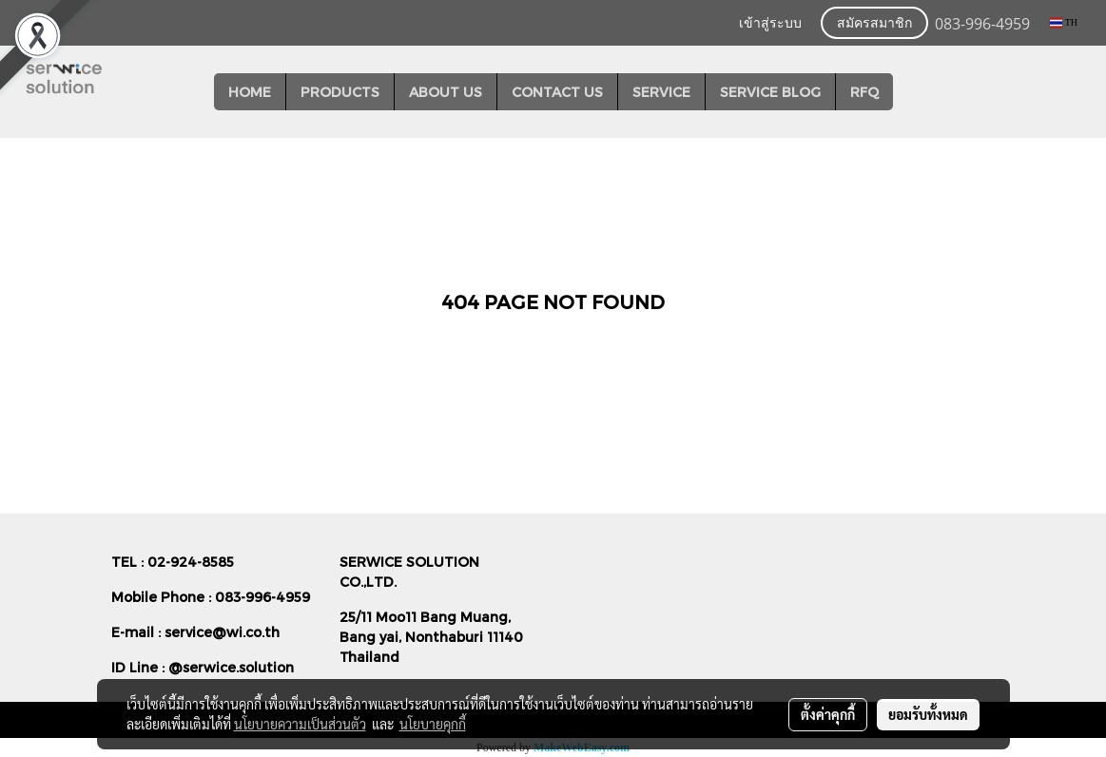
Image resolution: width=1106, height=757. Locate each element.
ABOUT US (445, 92)
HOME (249, 92)
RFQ (864, 92)
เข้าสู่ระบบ (770, 24)
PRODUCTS (340, 92)
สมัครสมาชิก (874, 24)
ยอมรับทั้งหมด (928, 714)
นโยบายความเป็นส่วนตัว (300, 723)
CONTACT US (557, 92)
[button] (910, 92)
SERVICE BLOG (770, 92)
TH (1063, 22)
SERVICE (661, 92)
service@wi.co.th (222, 632)
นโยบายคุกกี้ (432, 723)
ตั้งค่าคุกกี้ (828, 714)
